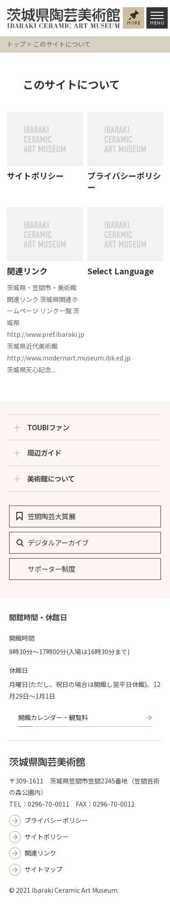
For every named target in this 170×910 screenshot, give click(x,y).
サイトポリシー (35, 175)
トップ (16, 44)
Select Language (120, 271)
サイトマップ (43, 869)
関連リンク (27, 271)
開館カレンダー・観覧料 (53, 717)
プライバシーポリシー (124, 181)
